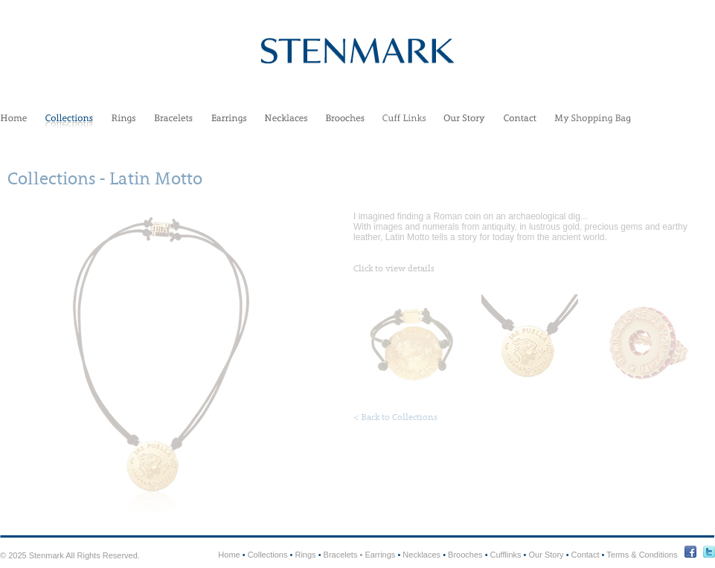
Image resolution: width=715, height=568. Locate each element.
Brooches (345, 123)
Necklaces (286, 123)
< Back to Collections (395, 417)
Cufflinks (404, 123)
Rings (123, 123)
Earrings (229, 123)
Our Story (464, 123)
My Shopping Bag (592, 123)
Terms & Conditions (641, 554)
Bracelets (173, 123)
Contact (520, 123)
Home (14, 123)
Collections (69, 123)
